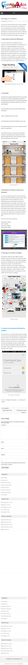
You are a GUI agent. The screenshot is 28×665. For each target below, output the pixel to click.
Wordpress (20, 663)
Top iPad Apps (4, 494)
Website (3, 454)
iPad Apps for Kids (5, 487)
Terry (4, 21)
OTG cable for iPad (5, 509)
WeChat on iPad (8, 519)
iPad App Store (4, 480)
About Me (7, 529)
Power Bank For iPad (5, 512)
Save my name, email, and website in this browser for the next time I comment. (13, 463)
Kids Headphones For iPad (6, 502)
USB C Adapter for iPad (6, 507)
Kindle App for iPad (7, 410)
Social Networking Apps (6, 492)
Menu (14, 13)
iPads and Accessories (5, 489)
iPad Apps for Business (6, 482)
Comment (3, 425)
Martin (2, 526)
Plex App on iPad (8, 524)
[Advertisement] (12, 542)
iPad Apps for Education (11, 399)
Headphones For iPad (5, 504)
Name (2, 442)
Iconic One (6, 663)
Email (2, 448)
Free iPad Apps (4, 477)
